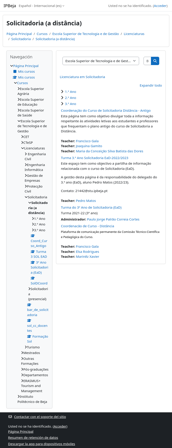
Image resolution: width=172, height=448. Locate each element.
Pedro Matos (86, 200)
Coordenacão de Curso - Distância (87, 226)
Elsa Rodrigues (87, 251)
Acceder (160, 5)
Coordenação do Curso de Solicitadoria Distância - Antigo (106, 110)
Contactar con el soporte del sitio (37, 416)
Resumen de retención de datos (33, 437)
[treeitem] (29, 233)
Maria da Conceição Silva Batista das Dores (109, 151)
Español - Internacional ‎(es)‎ (40, 5)
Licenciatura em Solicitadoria (82, 76)
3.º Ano (70, 103)
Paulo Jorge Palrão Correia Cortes (113, 219)
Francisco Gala (87, 141)
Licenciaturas (134, 33)
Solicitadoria (21, 39)
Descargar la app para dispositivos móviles (41, 443)
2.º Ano (70, 97)
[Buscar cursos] (148, 61)
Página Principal (19, 33)
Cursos (42, 33)
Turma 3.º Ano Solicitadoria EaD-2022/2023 (94, 157)
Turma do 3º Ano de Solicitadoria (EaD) (91, 207)
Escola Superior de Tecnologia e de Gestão (85, 33)
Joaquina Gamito (89, 146)
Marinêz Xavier (87, 256)
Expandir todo (151, 85)
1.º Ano (70, 91)
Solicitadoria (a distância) (55, 39)
